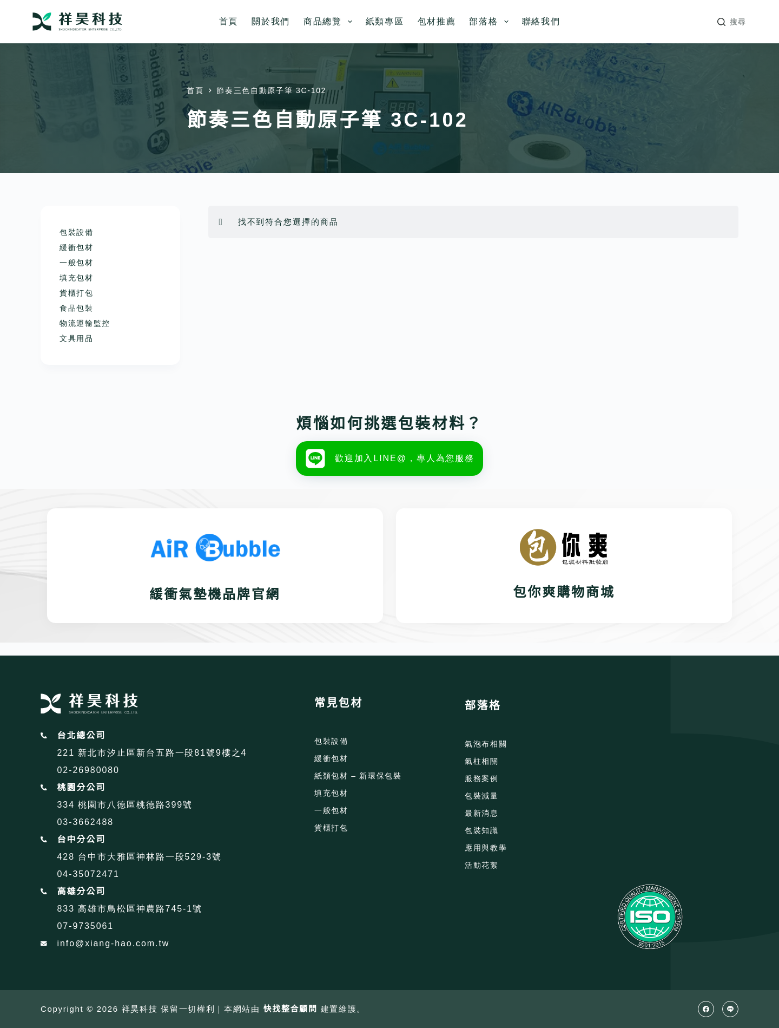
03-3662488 (85, 822)
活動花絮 (482, 865)
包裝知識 (482, 830)
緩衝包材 (77, 247)
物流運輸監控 (85, 323)
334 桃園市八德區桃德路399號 (125, 804)
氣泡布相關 (486, 743)
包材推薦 (437, 21)
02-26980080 (88, 770)
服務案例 (482, 778)
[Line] (730, 1009)
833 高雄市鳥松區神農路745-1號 (130, 908)
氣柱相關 (482, 761)
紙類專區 (385, 21)
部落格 (490, 21)
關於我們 (271, 21)
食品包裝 (77, 308)
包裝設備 (77, 232)
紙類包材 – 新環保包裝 (358, 775)
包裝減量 (482, 795)
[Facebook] (706, 1009)
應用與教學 (486, 847)
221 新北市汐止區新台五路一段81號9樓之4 (152, 752)
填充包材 (77, 277)
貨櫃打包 (77, 293)
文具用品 (77, 338)
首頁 (228, 21)
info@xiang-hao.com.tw (113, 943)
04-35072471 (88, 874)
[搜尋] (732, 22)
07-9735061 (85, 926)
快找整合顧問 (290, 1008)
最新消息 (482, 813)
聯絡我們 (541, 21)
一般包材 (77, 262)
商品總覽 (330, 21)
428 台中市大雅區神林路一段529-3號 (139, 856)
